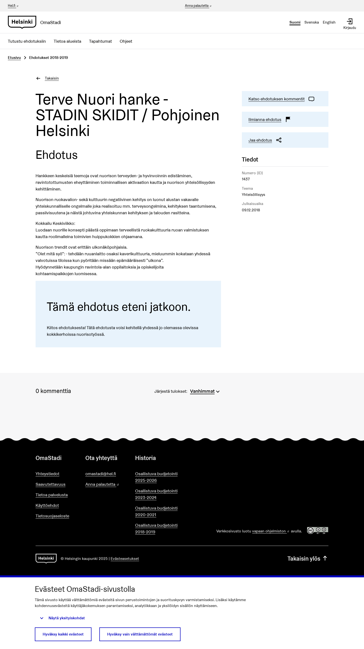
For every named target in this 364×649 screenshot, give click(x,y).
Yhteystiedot (47, 473)
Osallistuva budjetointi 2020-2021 (156, 511)
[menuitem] (205, 390)
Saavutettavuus (50, 484)
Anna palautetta (198, 5)
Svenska (311, 22)
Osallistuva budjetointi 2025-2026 (156, 477)
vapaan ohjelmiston (271, 531)
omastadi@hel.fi (100, 473)
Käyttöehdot (47, 505)
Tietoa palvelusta (52, 495)
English (329, 22)
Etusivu (14, 57)
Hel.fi (13, 5)
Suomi (294, 22)
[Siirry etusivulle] (36, 22)
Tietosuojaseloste (52, 516)
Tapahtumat (100, 41)
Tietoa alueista (67, 41)
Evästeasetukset (125, 558)
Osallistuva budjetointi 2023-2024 (156, 494)
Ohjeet (126, 41)
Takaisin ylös (307, 558)
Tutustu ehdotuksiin (27, 41)
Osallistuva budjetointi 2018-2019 (156, 528)
